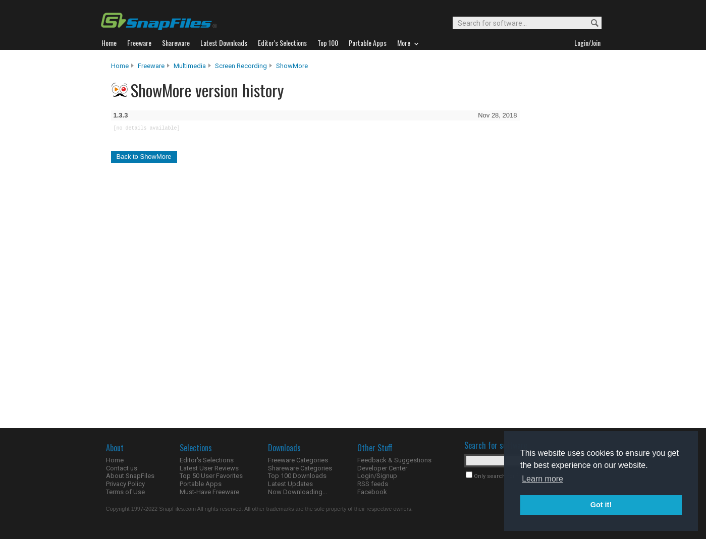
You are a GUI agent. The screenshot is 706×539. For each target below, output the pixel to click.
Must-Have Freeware (209, 492)
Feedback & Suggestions (394, 460)
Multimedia (190, 66)
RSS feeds (372, 484)
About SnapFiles (130, 476)
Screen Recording (241, 66)
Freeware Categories (298, 460)
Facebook (372, 492)
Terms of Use (125, 492)
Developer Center (382, 468)
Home (120, 66)
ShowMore (292, 66)
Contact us (121, 468)
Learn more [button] (542, 478)
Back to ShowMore (144, 156)
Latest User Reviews (209, 468)
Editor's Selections (207, 460)
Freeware (151, 66)
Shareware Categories (300, 468)
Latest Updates (290, 484)
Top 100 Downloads (297, 476)
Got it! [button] (601, 505)
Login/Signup (377, 476)
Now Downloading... (297, 492)
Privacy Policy (125, 484)
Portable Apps (201, 484)
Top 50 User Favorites (211, 476)
